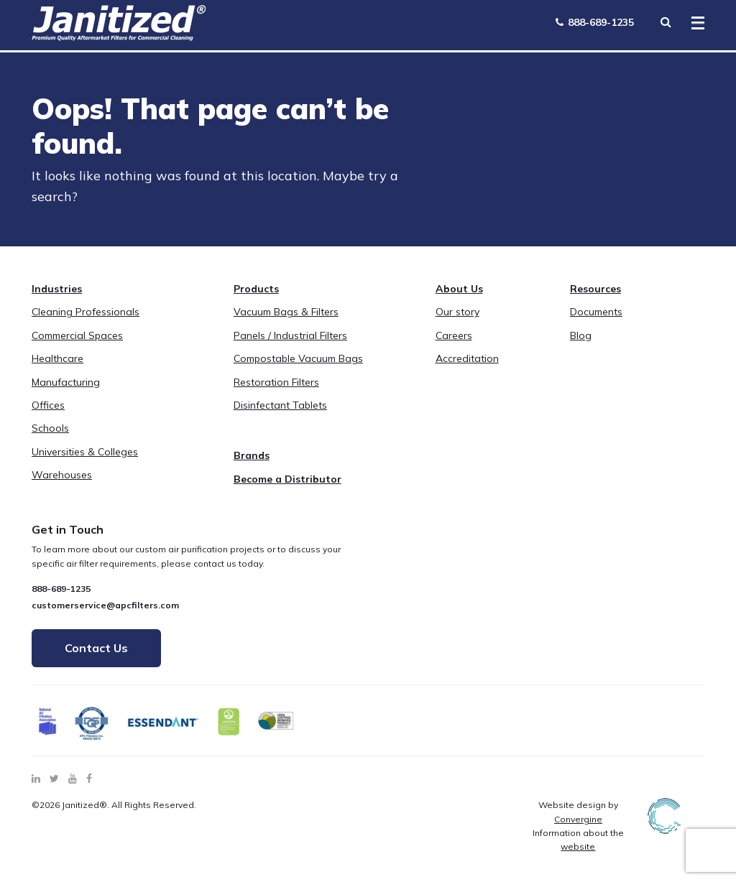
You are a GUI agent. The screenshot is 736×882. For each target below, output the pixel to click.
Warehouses (62, 474)
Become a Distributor (287, 479)
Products (256, 288)
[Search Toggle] (665, 21)
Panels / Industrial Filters (290, 335)
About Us (459, 288)
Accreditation (467, 358)
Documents (596, 311)
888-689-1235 (595, 22)
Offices (48, 405)
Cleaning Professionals (85, 311)
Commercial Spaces (77, 335)
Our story (457, 311)
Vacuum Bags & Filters (286, 311)
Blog (581, 335)
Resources (595, 288)
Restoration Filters (276, 382)
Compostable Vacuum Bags (298, 358)
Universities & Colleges (85, 451)
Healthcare (57, 358)
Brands (252, 455)
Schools (50, 428)
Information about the (578, 839)
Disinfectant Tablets (280, 405)
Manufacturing (66, 382)
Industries (57, 288)
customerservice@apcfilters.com (105, 605)
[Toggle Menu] (693, 23)
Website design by (578, 811)
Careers (454, 335)
